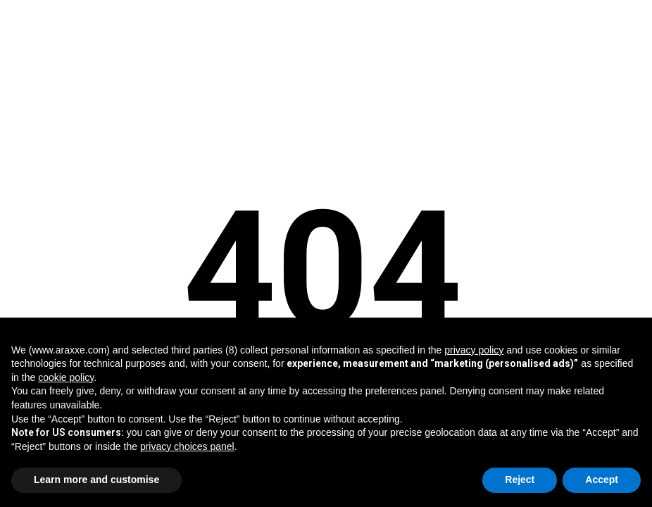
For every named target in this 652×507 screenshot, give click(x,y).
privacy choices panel (187, 446)
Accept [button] (601, 479)
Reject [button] (519, 479)
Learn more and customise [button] (96, 479)
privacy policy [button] (473, 350)
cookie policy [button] (66, 377)
